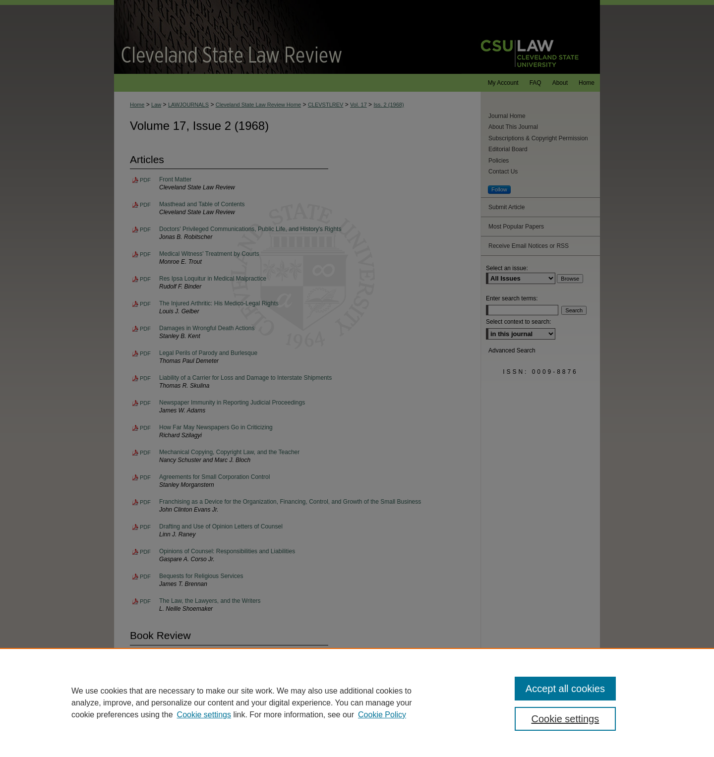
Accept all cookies (565, 688)
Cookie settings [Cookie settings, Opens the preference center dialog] (565, 718)
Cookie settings (204, 714)
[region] (357, 702)
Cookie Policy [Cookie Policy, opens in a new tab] (382, 714)
